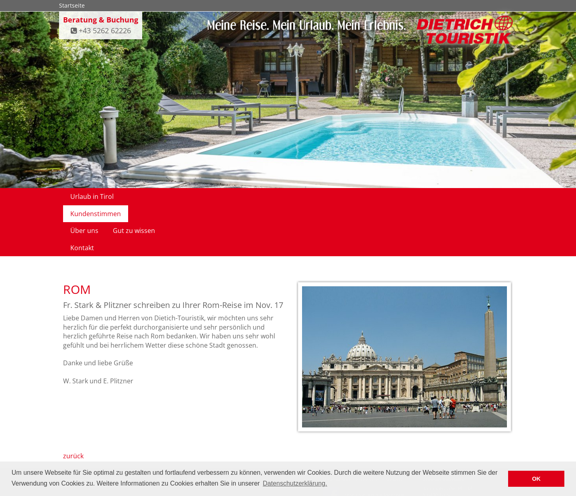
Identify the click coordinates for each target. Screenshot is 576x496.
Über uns (207, 196)
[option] (404, 307)
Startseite (72, 5)
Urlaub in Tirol (92, 196)
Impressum (368, 428)
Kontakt (304, 196)
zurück (73, 405)
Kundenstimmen (153, 196)
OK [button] (536, 479)
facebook (394, 443)
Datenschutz (337, 428)
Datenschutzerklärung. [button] (295, 483)
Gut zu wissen (257, 196)
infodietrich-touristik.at (464, 457)
